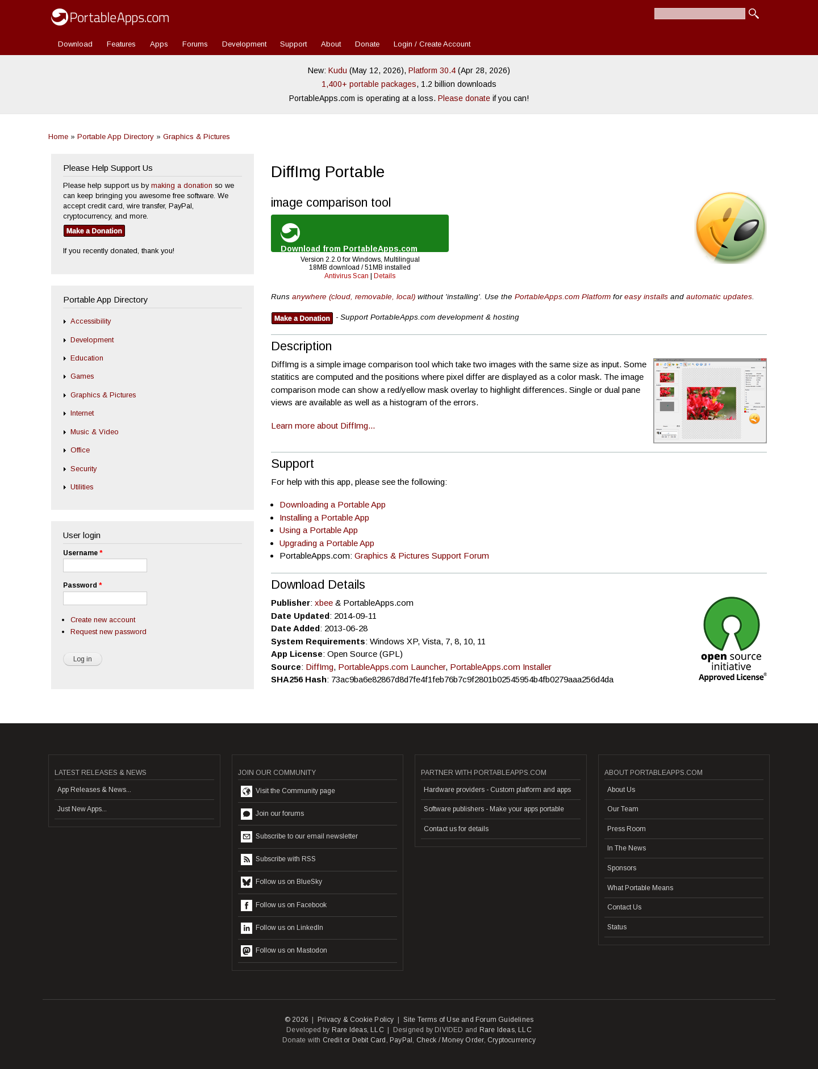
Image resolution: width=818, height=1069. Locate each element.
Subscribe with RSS (278, 859)
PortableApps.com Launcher (391, 667)
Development (244, 44)
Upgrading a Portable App (326, 543)
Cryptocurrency (511, 1040)
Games (82, 376)
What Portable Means (640, 888)
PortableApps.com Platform (563, 296)
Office (80, 450)
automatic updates (719, 296)
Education (86, 358)
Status (617, 927)
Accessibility (90, 321)
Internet (82, 413)
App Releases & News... (94, 790)
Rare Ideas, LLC (358, 1030)
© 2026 (296, 1020)
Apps (159, 44)
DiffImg (319, 667)
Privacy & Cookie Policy (356, 1020)
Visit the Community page (288, 791)
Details (384, 276)
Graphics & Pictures (196, 136)
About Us (621, 790)
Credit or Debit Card (354, 1040)
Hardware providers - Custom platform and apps (497, 790)
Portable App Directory (115, 136)
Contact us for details (456, 829)
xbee (324, 602)
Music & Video (94, 431)
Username (82, 553)
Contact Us (624, 907)
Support (293, 44)
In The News (626, 848)
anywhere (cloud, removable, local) (353, 296)
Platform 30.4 (432, 70)
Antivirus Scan (346, 276)
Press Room (626, 829)
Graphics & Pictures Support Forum (421, 555)
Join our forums (272, 814)
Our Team (622, 809)
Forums (195, 44)
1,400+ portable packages (369, 84)
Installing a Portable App (324, 517)
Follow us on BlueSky (281, 882)
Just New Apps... (82, 809)
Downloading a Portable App (332, 504)
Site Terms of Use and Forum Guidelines (468, 1020)
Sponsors (621, 868)
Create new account (102, 619)
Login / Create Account (432, 44)
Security (83, 468)
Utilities (81, 487)
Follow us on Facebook (284, 905)
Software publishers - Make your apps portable (494, 809)
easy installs (646, 296)
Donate (367, 44)
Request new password (108, 631)
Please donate (464, 98)
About (331, 44)
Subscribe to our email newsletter (299, 836)
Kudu (337, 70)
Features (121, 44)
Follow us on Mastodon (284, 951)
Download (75, 44)
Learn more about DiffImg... (323, 425)
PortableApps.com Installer (501, 667)
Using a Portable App (318, 530)
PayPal (401, 1040)
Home (58, 136)
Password (82, 585)
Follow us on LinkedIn (282, 928)
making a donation (181, 185)
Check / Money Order (450, 1040)
